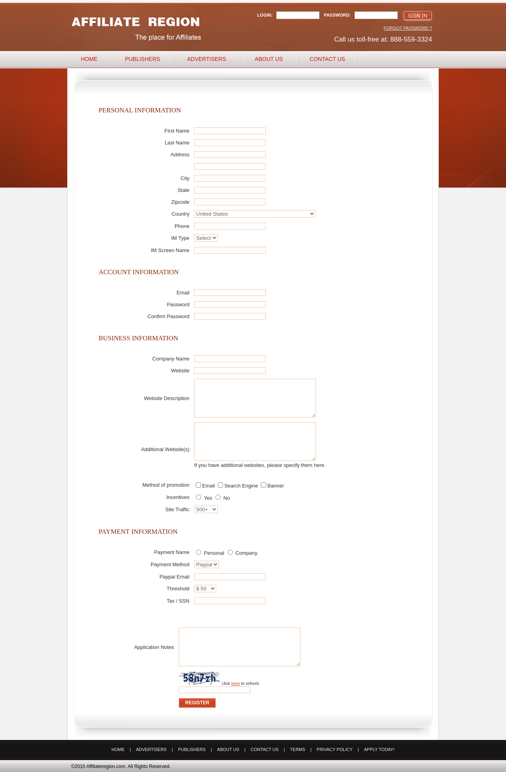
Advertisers (206, 59)
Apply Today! (379, 749)
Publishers (142, 59)
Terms (298, 749)
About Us (269, 59)
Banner (272, 486)
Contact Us (327, 59)
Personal (210, 553)
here (235, 683)
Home (89, 59)
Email (205, 486)
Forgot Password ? (408, 28)
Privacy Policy (335, 749)
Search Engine (238, 486)
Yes (204, 498)
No (222, 498)
